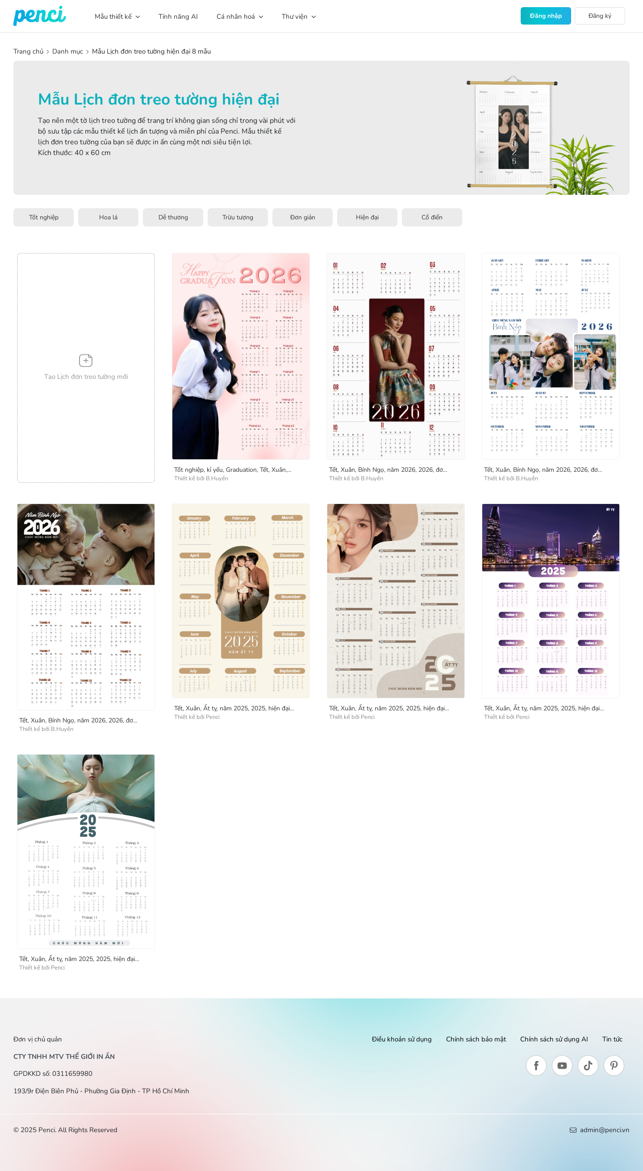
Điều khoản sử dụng (402, 1039)
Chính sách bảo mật (476, 1039)
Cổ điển (432, 217)
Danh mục (67, 51)
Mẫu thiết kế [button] (117, 16)
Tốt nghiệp (43, 217)
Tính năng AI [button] (178, 16)
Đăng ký (600, 16)
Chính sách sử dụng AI (554, 1039)
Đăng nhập (546, 16)
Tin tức (612, 1039)
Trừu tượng (237, 217)
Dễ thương (173, 217)
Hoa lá (108, 217)
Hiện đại (367, 217)
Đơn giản (302, 217)
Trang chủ (29, 51)
